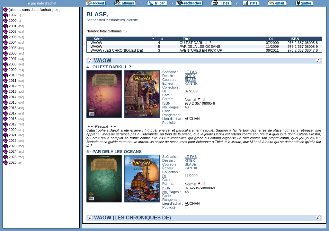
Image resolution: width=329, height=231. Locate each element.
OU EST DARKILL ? (195, 43)
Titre (187, 39)
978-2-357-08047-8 (303, 50)
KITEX (190, 76)
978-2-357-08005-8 (303, 43)
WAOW (96, 43)
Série (98, 39)
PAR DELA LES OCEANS (200, 46)
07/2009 (272, 43)
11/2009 (272, 46)
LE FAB (191, 72)
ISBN (295, 39)
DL (271, 39)
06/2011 (272, 50)
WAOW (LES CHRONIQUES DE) (117, 50)
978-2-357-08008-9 (303, 46)
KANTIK (191, 83)
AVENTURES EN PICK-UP (201, 50)
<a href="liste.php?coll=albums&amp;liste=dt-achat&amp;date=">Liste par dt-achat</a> (41, 114)
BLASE (190, 79)
